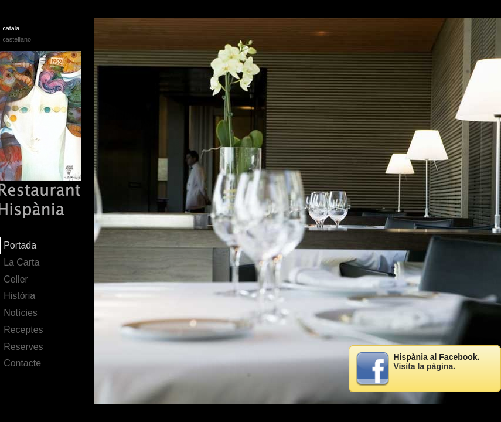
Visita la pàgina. (425, 366)
